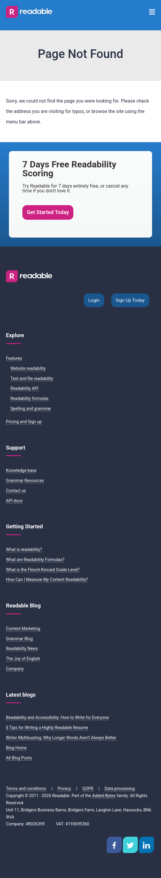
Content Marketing (23, 628)
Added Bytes (103, 795)
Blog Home (16, 747)
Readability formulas (29, 398)
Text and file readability (31, 378)
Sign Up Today (130, 300)
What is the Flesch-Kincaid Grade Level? (43, 569)
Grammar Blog (19, 638)
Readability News (22, 648)
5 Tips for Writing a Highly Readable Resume (47, 727)
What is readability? (24, 549)
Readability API (24, 388)
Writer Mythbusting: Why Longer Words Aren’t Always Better (61, 737)
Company (15, 668)
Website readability (28, 368)
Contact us (16, 490)
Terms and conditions (26, 788)
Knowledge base (21, 470)
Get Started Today (48, 212)
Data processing (120, 788)
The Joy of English (23, 658)
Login (94, 300)
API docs (14, 500)
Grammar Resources (25, 480)
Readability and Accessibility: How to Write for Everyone (57, 717)
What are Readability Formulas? (35, 559)
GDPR (87, 788)
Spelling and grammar (30, 408)
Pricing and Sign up (24, 421)
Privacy (64, 788)
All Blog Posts (19, 758)
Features (14, 358)
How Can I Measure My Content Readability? (47, 579)
